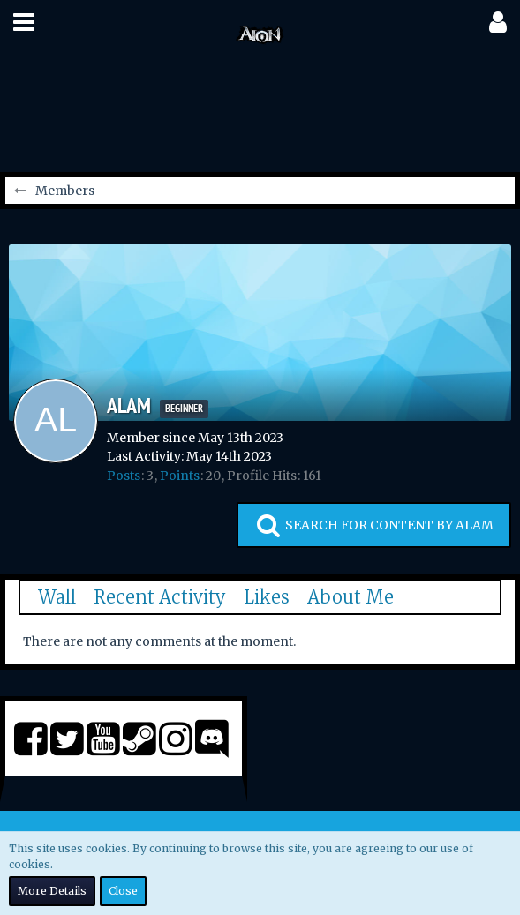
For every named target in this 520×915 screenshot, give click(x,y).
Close (123, 890)
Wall (57, 597)
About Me (350, 597)
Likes (267, 597)
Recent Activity (160, 597)
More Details (52, 890)
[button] (24, 22)
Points (180, 476)
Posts (123, 476)
